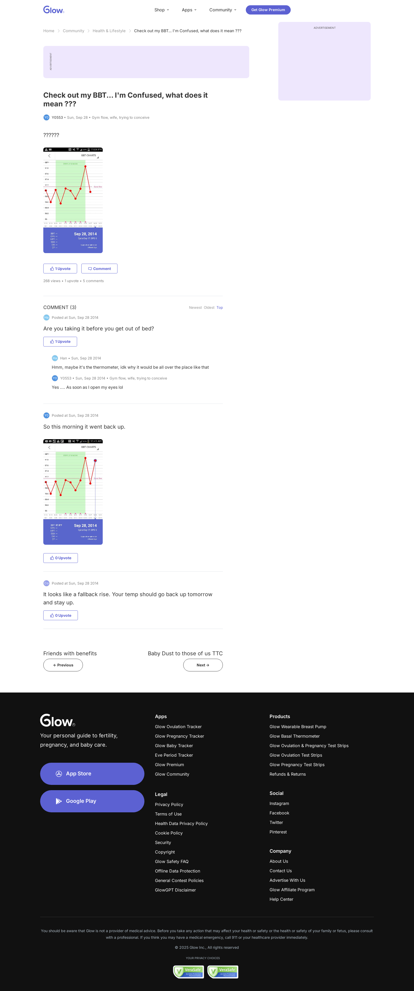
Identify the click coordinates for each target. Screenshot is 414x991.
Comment (99, 268)
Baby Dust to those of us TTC (185, 653)
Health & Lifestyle (109, 30)
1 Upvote (60, 268)
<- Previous (63, 665)
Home (48, 30)
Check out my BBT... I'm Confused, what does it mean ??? (188, 30)
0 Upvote (60, 558)
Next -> (203, 665)
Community (73, 30)
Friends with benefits (70, 653)
